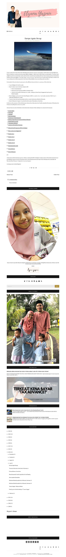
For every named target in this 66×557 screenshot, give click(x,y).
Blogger (46, 553)
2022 (9, 431)
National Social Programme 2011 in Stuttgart (17, 127)
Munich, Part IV (11, 142)
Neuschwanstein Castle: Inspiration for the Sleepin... (20, 474)
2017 (9, 446)
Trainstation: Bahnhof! (13, 123)
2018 (9, 443)
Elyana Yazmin (31, 553)
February (11, 493)
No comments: (36, 40)
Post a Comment (12, 182)
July (10, 463)
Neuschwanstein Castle (13, 145)
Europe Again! (11, 110)
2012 (9, 452)
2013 (9, 449)
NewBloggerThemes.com (45, 554)
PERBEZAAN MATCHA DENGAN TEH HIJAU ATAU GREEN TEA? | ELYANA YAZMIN (31, 417)
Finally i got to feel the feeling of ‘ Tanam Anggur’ (19, 489)
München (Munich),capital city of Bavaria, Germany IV (20, 480)
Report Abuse (12, 511)
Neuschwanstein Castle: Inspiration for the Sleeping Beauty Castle (28, 410)
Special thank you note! (13, 121)
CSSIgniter (23, 554)
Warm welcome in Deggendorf (14, 130)
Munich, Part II (11, 136)
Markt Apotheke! (12, 116)
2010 (9, 500)
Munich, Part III (11, 139)
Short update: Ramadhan (14, 477)
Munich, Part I (11, 133)
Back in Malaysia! (12, 151)
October (11, 457)
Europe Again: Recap (33, 38)
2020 (9, 437)
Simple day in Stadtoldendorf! (14, 117)
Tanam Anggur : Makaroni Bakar (16, 486)
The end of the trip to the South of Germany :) (18, 468)
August (11, 460)
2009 (9, 503)
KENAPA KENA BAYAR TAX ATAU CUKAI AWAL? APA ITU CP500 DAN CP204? (28, 371)
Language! (10, 114)
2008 (9, 506)
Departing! (10, 112)
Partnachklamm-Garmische (15, 471)
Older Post (56, 174)
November (11, 454)
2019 (9, 440)
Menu (10, 31)
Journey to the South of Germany (15, 124)
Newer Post (10, 174)
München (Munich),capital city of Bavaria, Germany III (20, 483)
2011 (9, 497)
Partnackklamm (11, 148)
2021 (9, 434)
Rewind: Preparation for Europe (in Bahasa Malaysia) (19, 119)
